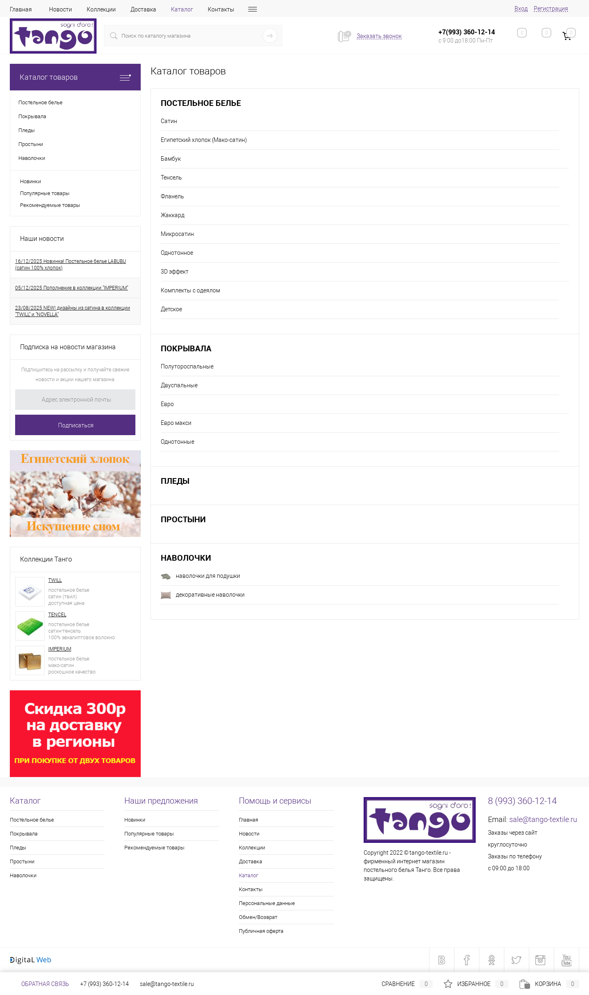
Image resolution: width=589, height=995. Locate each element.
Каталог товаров (75, 77)
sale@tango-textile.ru (543, 819)
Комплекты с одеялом (190, 290)
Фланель (172, 196)
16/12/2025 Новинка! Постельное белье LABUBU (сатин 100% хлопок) (70, 264)
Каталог (182, 9)
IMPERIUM (59, 649)
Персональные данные (267, 903)
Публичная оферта (261, 931)
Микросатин (177, 234)
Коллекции (101, 9)
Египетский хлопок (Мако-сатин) (204, 140)
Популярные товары (45, 193)
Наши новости (42, 239)
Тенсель (171, 177)
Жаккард (172, 215)
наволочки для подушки (200, 576)
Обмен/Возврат (258, 917)
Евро (167, 404)
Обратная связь (39, 984)
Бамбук (171, 158)
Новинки (30, 181)
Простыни (183, 519)
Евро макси (176, 423)
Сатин (169, 121)
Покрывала (186, 348)
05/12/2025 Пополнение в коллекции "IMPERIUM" (71, 288)
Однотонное (177, 252)
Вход (521, 8)
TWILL (55, 580)
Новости (60, 9)
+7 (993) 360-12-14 (104, 984)
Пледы (175, 480)
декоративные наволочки (203, 595)
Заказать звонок (379, 36)
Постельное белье (201, 103)
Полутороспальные (187, 366)
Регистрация (551, 8)
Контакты (221, 9)
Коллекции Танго (46, 559)
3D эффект (175, 271)
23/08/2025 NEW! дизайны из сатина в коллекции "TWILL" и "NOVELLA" (72, 311)
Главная (21, 9)
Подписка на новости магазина (68, 347)
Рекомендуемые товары (50, 205)
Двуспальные (179, 385)
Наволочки (186, 557)
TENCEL (57, 615)
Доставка (143, 9)
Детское (171, 309)
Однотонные (177, 441)
